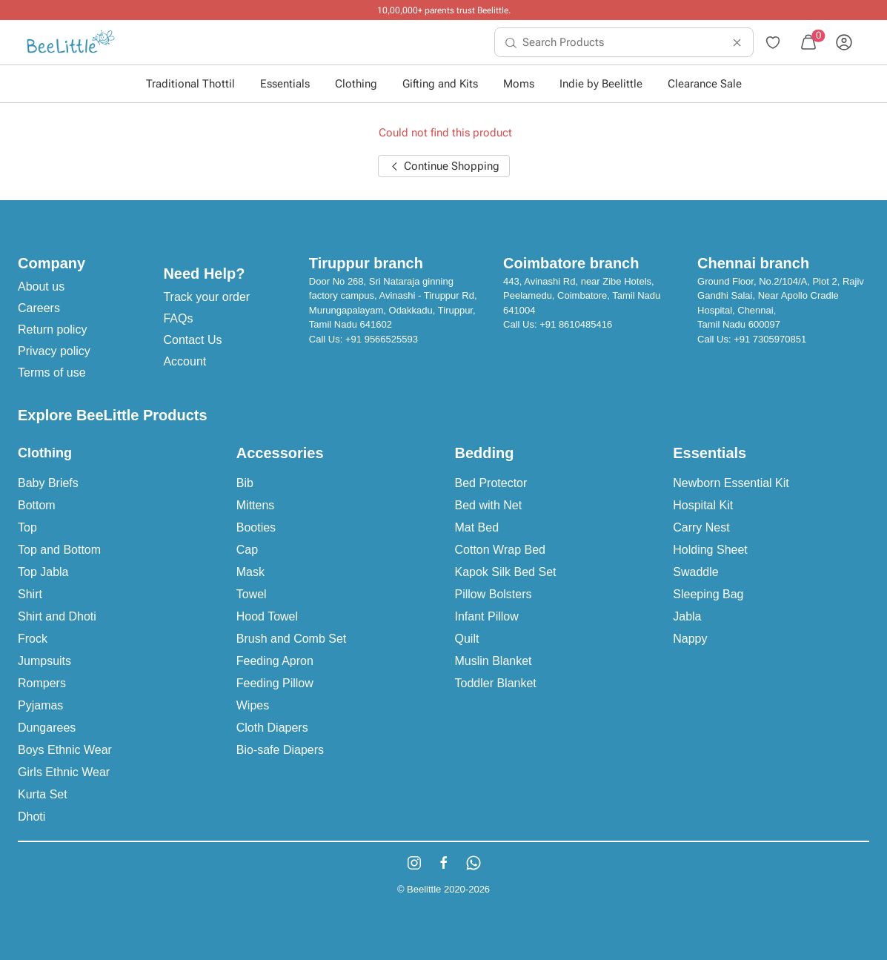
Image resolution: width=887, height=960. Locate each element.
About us (41, 286)
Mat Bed (477, 527)
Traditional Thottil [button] (190, 83)
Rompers (42, 683)
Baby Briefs (48, 483)
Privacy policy (54, 351)
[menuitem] (71, 42)
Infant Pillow (487, 616)
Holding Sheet (710, 549)
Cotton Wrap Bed (500, 549)
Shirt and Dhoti (57, 616)
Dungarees (47, 727)
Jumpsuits (44, 661)
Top (27, 527)
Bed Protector (491, 483)
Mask (250, 572)
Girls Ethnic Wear (64, 772)
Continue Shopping (443, 166)
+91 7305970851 (770, 339)
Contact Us (192, 340)
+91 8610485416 (575, 324)
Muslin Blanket (493, 661)
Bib (244, 483)
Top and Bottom (59, 549)
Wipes (252, 705)
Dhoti (31, 816)
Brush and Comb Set (291, 638)
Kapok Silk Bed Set (506, 572)
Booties (256, 527)
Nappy (690, 638)
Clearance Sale (705, 83)
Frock (32, 638)
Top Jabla (43, 572)
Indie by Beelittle (600, 83)
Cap (247, 549)
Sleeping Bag (708, 594)
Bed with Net (488, 505)
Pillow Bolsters (493, 594)
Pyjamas (40, 705)
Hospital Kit (703, 505)
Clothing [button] (356, 83)
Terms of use (52, 372)
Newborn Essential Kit (731, 483)
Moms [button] (518, 83)
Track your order (206, 297)
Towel (251, 594)
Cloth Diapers (272, 727)
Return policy (52, 329)
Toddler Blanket (495, 683)
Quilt (467, 638)
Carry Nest (701, 527)
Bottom (37, 505)
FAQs (178, 318)
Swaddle (695, 572)
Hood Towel (267, 616)
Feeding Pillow (274, 683)
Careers (39, 308)
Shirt (30, 594)
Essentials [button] (285, 83)
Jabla (687, 616)
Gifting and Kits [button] (440, 83)
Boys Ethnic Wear (65, 750)
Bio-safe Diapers (280, 750)
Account (184, 361)
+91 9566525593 (381, 339)
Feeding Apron (274, 661)
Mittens (255, 505)
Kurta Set (42, 794)
